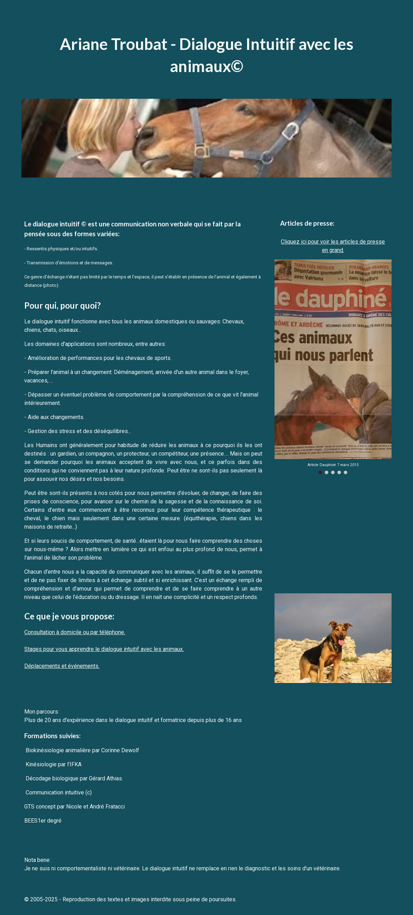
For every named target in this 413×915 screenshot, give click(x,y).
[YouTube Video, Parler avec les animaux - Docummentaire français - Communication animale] (333, 534)
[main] (206, 55)
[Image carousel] (333, 366)
